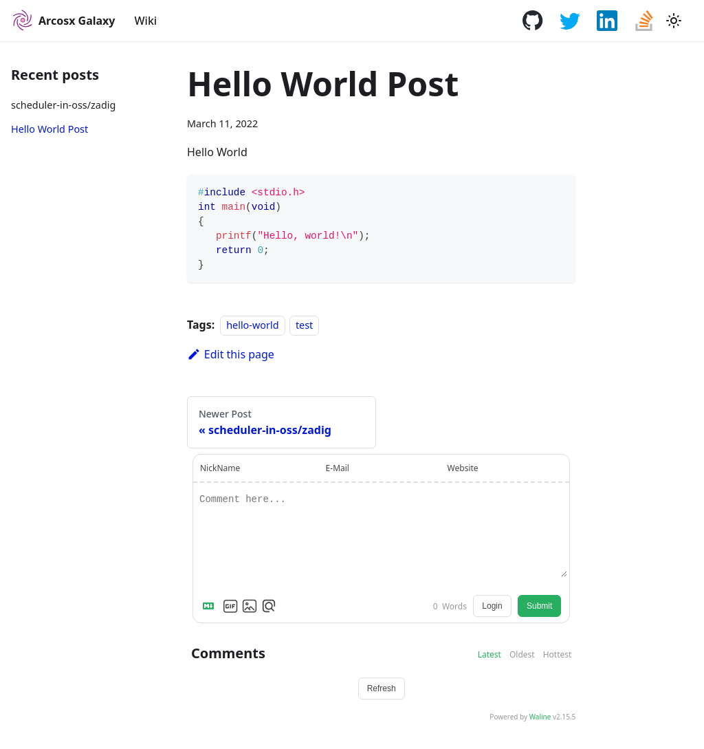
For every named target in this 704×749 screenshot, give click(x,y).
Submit (539, 606)
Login (492, 606)
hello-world (252, 325)
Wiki (146, 20)
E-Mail (337, 468)
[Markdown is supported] (211, 606)
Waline (540, 716)
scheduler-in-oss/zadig (63, 104)
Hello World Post (49, 128)
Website (463, 468)
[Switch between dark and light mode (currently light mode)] (674, 21)
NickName (220, 468)
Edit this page (230, 354)
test (304, 325)
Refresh (381, 688)
